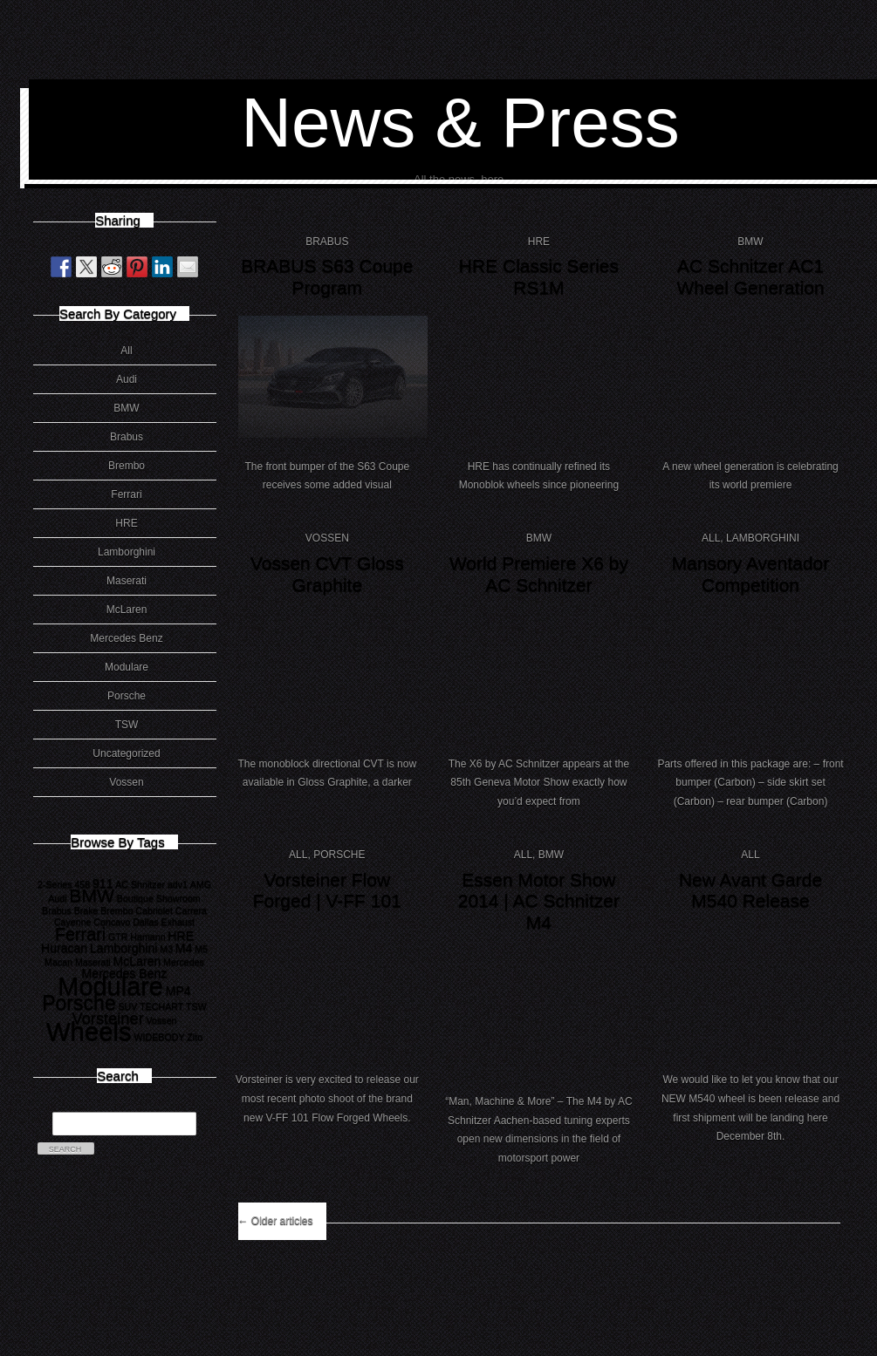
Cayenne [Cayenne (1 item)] (73, 921)
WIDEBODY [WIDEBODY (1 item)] (159, 1037)
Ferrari (126, 494)
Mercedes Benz (126, 638)
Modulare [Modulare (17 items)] (110, 986)
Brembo (126, 466)
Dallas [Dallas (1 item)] (146, 921)
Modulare (126, 667)
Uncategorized (126, 753)
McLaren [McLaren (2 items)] (137, 961)
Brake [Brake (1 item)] (86, 910)
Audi (126, 379)
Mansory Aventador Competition (751, 574)
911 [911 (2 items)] (102, 883)
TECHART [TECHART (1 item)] (161, 1006)
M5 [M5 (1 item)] (201, 949)
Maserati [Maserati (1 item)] (93, 962)
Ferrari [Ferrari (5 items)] (80, 934)
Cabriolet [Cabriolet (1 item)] (154, 910)
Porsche (126, 696)
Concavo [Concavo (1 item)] (111, 921)
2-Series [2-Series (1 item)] (55, 884)
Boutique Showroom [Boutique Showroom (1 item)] (159, 898)
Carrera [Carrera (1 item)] (191, 910)
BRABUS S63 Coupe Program (327, 276)
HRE (126, 523)
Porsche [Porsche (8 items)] (79, 1002)
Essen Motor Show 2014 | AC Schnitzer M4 (539, 900)
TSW (127, 725)
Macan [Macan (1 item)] (58, 962)
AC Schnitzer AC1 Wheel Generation (750, 276)
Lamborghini (126, 552)
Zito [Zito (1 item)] (194, 1037)
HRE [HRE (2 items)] (181, 936)
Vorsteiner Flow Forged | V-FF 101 (327, 890)
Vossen (126, 782)
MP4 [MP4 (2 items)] (178, 991)
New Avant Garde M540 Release (750, 890)
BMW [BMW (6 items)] (91, 895)
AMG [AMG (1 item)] (200, 884)
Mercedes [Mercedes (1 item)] (183, 962)
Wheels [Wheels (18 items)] (89, 1031)
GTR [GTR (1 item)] (118, 936)
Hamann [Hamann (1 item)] (147, 936)
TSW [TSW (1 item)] (196, 1006)
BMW (126, 408)
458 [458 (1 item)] (82, 884)
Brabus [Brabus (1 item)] (57, 910)
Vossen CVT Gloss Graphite (327, 574)
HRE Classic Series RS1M (539, 276)
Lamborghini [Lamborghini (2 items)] (123, 948)
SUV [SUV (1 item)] (127, 1006)
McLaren (126, 609)
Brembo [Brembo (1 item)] (116, 910)
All (126, 350)
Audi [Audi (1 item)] (57, 898)
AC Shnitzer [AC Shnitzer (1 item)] (140, 884)
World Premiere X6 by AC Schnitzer (538, 574)
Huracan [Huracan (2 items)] (64, 948)
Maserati (126, 581)
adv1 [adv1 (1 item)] (178, 884)
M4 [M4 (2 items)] (184, 948)
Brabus (126, 437)
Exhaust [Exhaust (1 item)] (178, 921)
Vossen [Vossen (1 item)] (162, 1020)
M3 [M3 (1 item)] (166, 949)
